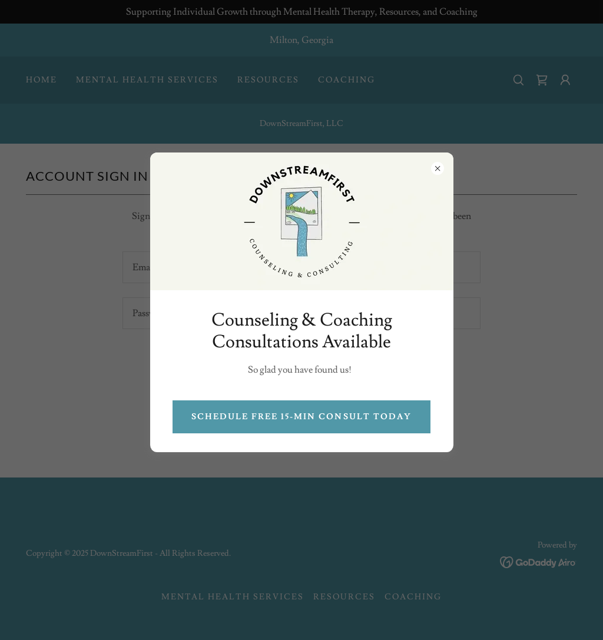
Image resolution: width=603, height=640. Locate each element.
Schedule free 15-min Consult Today (301, 417)
